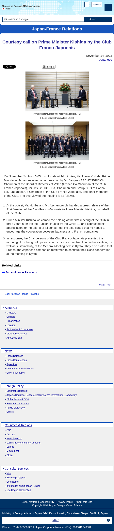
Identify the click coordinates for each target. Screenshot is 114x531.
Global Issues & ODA (18, 399)
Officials (11, 317)
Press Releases (15, 356)
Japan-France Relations (21, 272)
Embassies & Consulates (20, 329)
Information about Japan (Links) (23, 486)
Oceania (11, 434)
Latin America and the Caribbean (24, 443)
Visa (9, 473)
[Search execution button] (98, 19)
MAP (56, 520)
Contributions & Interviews (20, 368)
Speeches (12, 364)
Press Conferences (17, 360)
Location (11, 325)
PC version (87, 5)
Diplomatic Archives (17, 333)
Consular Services (17, 468)
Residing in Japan (16, 477)
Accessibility (47, 501)
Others (10, 412)
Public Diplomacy (16, 408)
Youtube (100, 10)
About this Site (14, 338)
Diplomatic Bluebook (17, 391)
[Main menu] (108, 7)
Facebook (90, 10)
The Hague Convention (19, 490)
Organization (13, 321)
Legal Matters (30, 501)
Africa (10, 455)
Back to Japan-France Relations (22, 294)
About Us (11, 307)
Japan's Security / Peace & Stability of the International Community (42, 395)
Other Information (16, 373)
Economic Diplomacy (18, 403)
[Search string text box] (43, 19)
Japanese (96, 5)
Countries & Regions (18, 425)
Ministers (11, 313)
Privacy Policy (65, 501)
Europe (10, 447)
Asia (9, 430)
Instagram (95, 10)
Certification (13, 482)
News (8, 351)
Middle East (13, 451)
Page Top (104, 284)
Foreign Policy (14, 386)
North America (14, 438)
